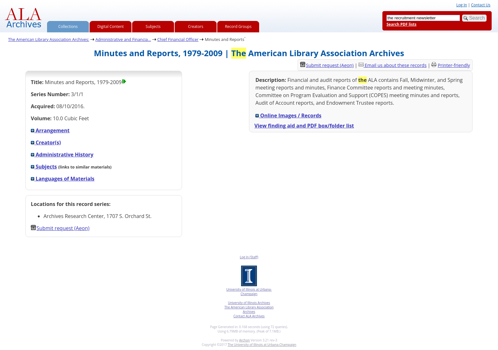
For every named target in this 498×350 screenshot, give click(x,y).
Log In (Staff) (249, 257)
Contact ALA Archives (249, 316)
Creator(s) (46, 142)
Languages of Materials (62, 178)
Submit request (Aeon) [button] (60, 228)
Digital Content (110, 26)
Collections (68, 26)
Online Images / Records (288, 115)
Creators (195, 26)
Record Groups (238, 26)
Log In (461, 5)
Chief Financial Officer (178, 39)
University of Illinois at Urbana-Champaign (249, 291)
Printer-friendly (454, 65)
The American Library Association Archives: (48, 39)
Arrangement (50, 130)
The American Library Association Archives (249, 309)
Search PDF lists (401, 24)
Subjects (153, 26)
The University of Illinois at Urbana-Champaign (262, 344)
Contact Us (480, 5)
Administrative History (62, 154)
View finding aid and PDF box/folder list (304, 125)
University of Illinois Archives (249, 302)
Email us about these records (396, 65)
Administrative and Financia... (123, 39)
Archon (244, 340)
